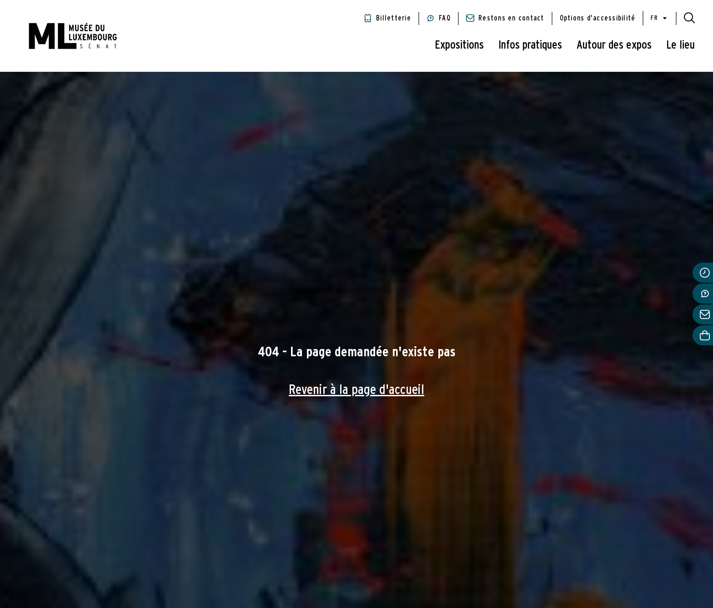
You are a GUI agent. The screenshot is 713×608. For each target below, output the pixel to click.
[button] (689, 18)
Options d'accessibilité (598, 18)
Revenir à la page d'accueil (356, 390)
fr (659, 18)
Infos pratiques (530, 45)
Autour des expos (614, 45)
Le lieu (680, 45)
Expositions (459, 45)
